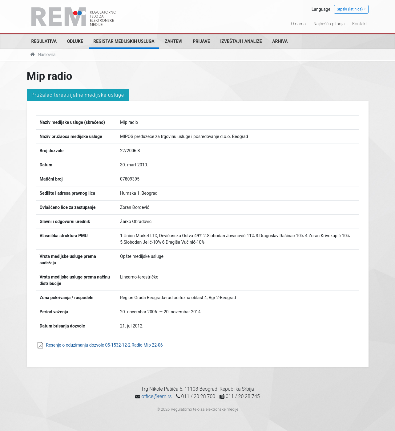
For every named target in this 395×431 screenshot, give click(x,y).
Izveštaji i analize (241, 41)
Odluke (75, 41)
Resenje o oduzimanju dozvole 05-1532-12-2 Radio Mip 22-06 (104, 345)
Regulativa (44, 41)
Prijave (201, 41)
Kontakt (359, 23)
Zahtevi (173, 41)
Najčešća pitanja (329, 23)
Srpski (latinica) (350, 9)
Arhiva (280, 41)
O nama (298, 23)
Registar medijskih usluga (123, 41)
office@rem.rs (156, 396)
